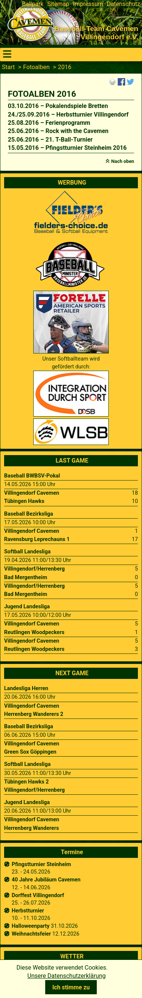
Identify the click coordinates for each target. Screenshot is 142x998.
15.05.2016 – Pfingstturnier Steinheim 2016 (67, 147)
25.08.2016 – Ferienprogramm (49, 122)
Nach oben (122, 161)
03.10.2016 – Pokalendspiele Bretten (58, 105)
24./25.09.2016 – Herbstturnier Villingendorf (68, 114)
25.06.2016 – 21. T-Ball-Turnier (50, 139)
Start (8, 67)
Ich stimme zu (71, 987)
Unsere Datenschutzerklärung (66, 975)
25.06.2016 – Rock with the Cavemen (58, 131)
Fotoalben (36, 67)
